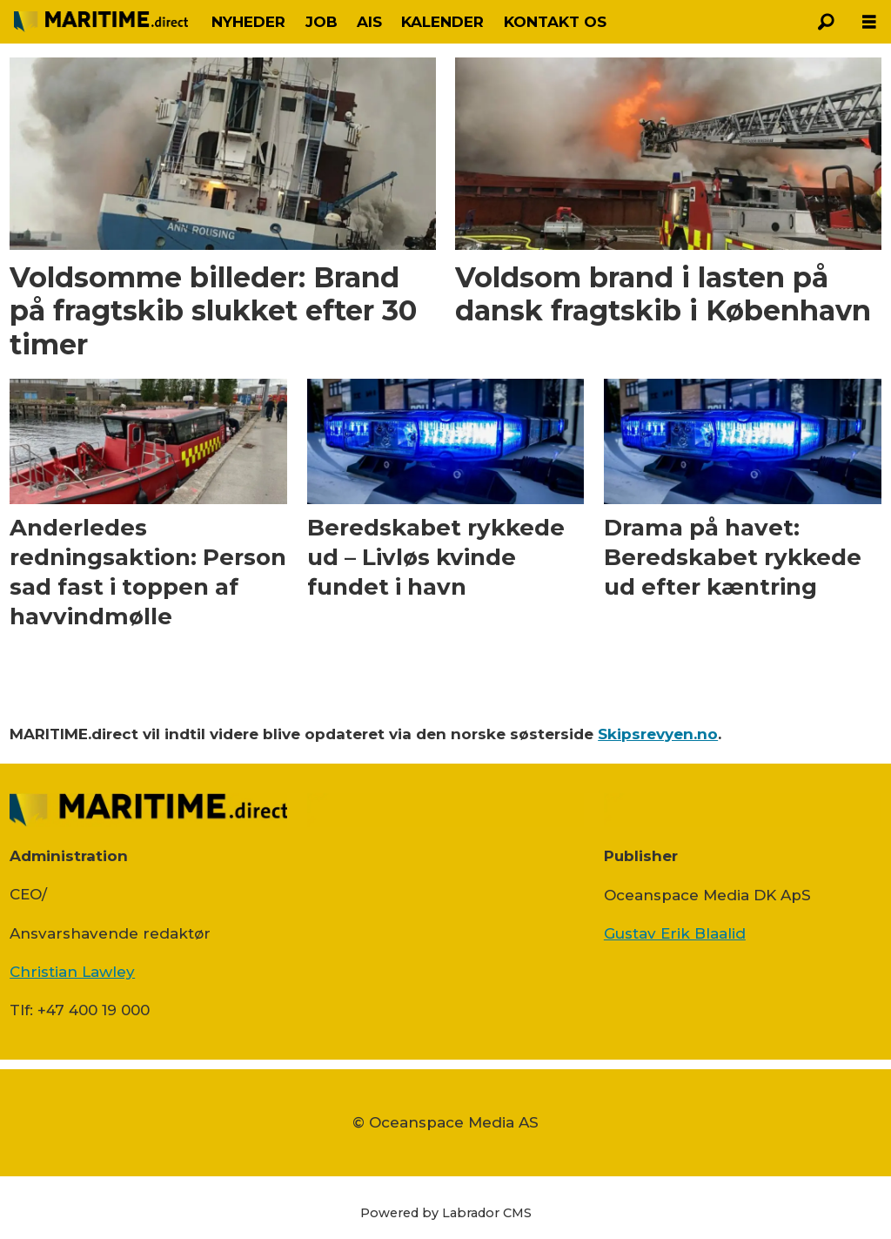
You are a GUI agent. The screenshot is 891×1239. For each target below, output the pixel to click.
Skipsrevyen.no (658, 734)
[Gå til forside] (101, 21)
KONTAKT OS (555, 21)
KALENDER (442, 21)
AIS (369, 21)
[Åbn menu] (869, 22)
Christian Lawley (72, 971)
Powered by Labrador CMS (446, 1213)
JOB (321, 21)
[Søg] (825, 22)
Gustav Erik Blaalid (675, 933)
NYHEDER (248, 21)
